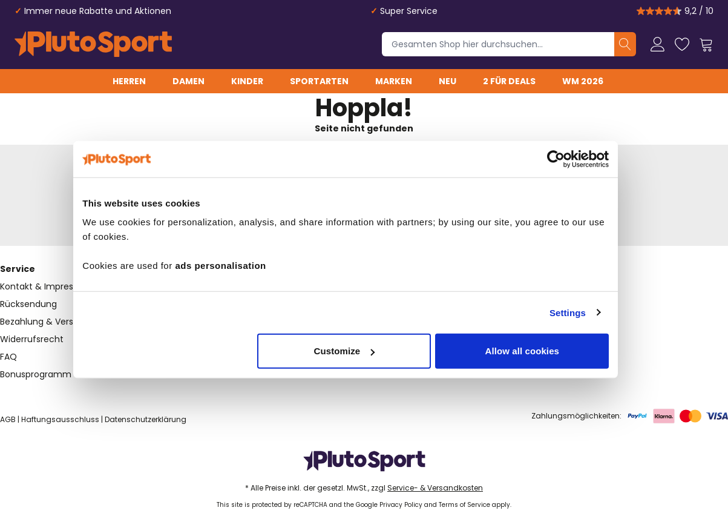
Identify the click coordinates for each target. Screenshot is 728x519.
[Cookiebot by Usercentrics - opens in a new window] (575, 159)
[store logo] (93, 44)
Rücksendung (28, 304)
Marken (393, 81)
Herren (129, 81)
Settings (586, 312)
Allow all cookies (540, 351)
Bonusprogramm (35, 374)
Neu (447, 81)
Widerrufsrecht (32, 339)
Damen (188, 81)
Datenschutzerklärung (145, 419)
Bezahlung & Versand (45, 322)
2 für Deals (509, 81)
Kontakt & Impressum (46, 286)
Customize (362, 351)
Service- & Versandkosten (435, 488)
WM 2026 (582, 81)
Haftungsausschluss (60, 419)
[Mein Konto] (658, 44)
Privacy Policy (400, 504)
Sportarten (319, 81)
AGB (8, 419)
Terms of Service (464, 504)
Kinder (247, 81)
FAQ (8, 357)
